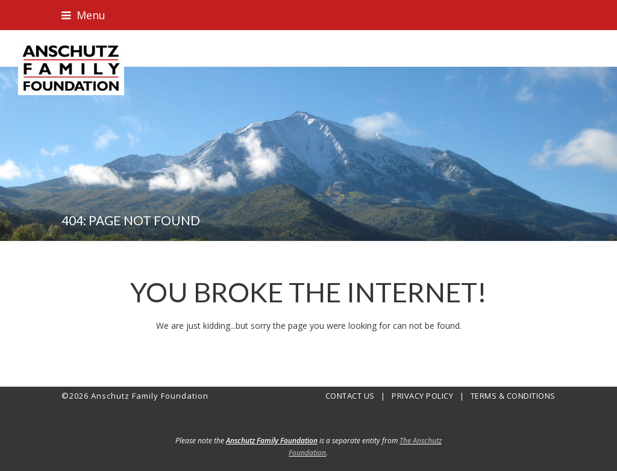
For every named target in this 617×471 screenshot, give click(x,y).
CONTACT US (350, 395)
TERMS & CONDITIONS (513, 395)
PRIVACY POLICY (422, 395)
